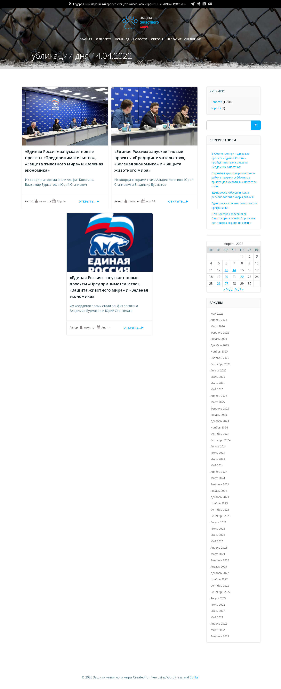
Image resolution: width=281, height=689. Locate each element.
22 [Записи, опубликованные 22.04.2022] (242, 277)
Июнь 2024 (218, 459)
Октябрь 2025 (220, 358)
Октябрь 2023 (220, 509)
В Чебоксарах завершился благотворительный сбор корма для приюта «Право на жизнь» (233, 218)
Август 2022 (219, 598)
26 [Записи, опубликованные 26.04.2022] (219, 283)
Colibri (194, 677)
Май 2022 (217, 617)
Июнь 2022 (218, 611)
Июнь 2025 (218, 383)
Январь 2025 (219, 415)
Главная (86, 39)
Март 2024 (218, 478)
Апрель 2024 (219, 472)
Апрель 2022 (219, 623)
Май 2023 (217, 541)
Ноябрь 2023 (219, 503)
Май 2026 (217, 313)
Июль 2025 (218, 377)
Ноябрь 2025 (219, 351)
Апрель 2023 (219, 547)
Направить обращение (184, 39)
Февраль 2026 (220, 332)
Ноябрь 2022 (219, 579)
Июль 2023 (218, 528)
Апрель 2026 (219, 320)
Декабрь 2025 (220, 345)
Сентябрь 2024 (221, 440)
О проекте (103, 39)
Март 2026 (218, 326)
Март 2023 (218, 554)
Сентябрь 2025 (221, 364)
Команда (122, 39)
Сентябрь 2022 (221, 592)
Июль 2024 (218, 452)
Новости (140, 39)
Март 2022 (218, 630)
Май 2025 (217, 389)
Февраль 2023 (220, 560)
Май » (239, 289)
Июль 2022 (218, 604)
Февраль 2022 (220, 636)
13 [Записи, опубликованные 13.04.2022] (226, 270)
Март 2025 (218, 402)
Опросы (157, 39)
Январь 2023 (219, 566)
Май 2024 (217, 465)
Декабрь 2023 (220, 497)
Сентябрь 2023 (221, 516)
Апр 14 (59, 201)
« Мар (227, 289)
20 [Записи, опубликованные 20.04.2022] (226, 277)
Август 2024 (219, 446)
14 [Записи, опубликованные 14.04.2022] (234, 270)
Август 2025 (219, 370)
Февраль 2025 (220, 408)
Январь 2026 (219, 339)
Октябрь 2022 (220, 585)
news (40, 201)
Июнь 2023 (218, 535)
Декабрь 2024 (220, 421)
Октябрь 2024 (220, 434)
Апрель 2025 (219, 396)
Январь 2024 (219, 491)
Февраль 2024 (220, 484)
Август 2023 (219, 522)
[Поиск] (256, 125)
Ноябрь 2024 (219, 427)
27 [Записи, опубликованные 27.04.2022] (226, 283)
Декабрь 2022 (220, 573)
